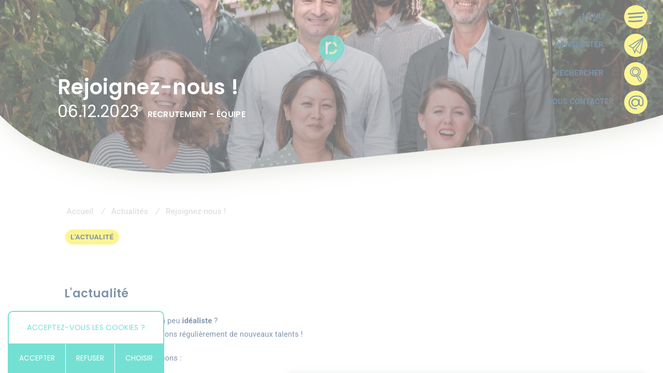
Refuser (90, 358)
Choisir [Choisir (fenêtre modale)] (139, 358)
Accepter (37, 358)
